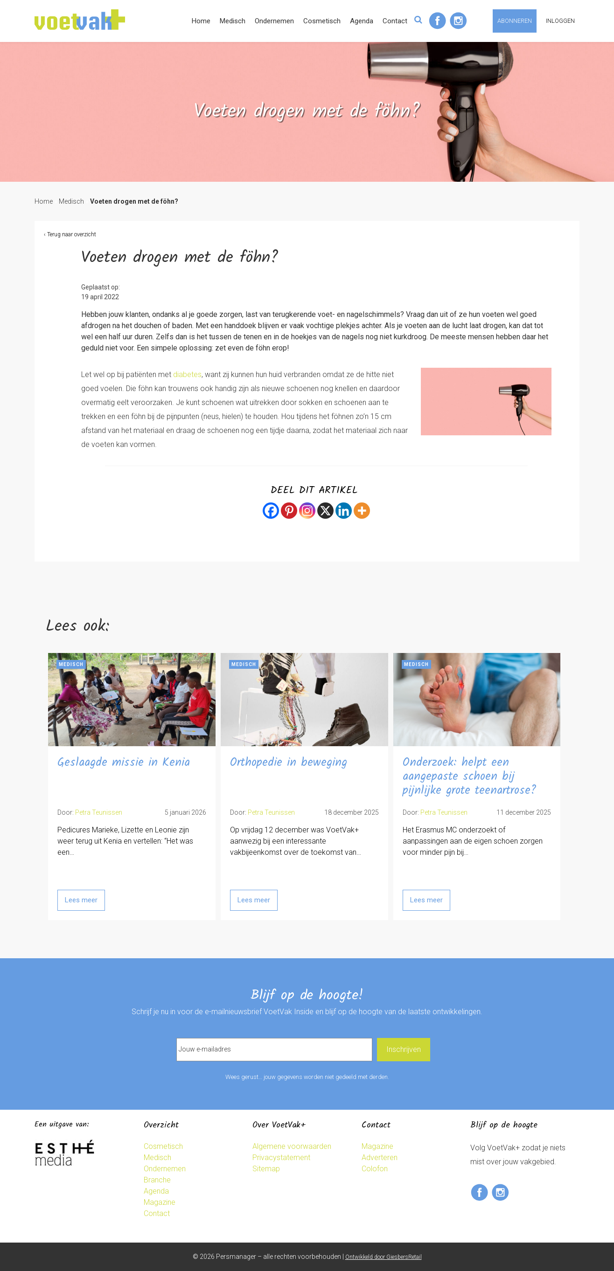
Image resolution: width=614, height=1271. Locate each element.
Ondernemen (274, 21)
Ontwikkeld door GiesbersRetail (383, 1257)
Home (201, 21)
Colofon (375, 1168)
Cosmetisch (322, 21)
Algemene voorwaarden (291, 1146)
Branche (157, 1179)
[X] (325, 510)
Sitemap (266, 1168)
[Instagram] (307, 510)
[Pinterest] (289, 510)
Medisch (232, 21)
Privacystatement (281, 1157)
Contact (395, 21)
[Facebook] (271, 510)
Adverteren (380, 1157)
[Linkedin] (343, 510)
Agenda (361, 21)
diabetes (187, 374)
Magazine (159, 1202)
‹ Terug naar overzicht (70, 234)
